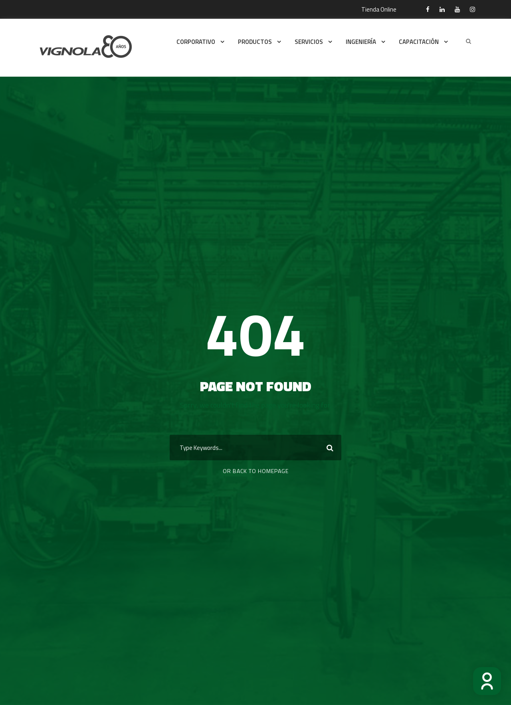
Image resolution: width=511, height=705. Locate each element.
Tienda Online (378, 9)
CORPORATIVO (195, 41)
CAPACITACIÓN (419, 41)
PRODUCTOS (255, 41)
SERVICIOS (309, 41)
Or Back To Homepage (256, 471)
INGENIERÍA (361, 41)
